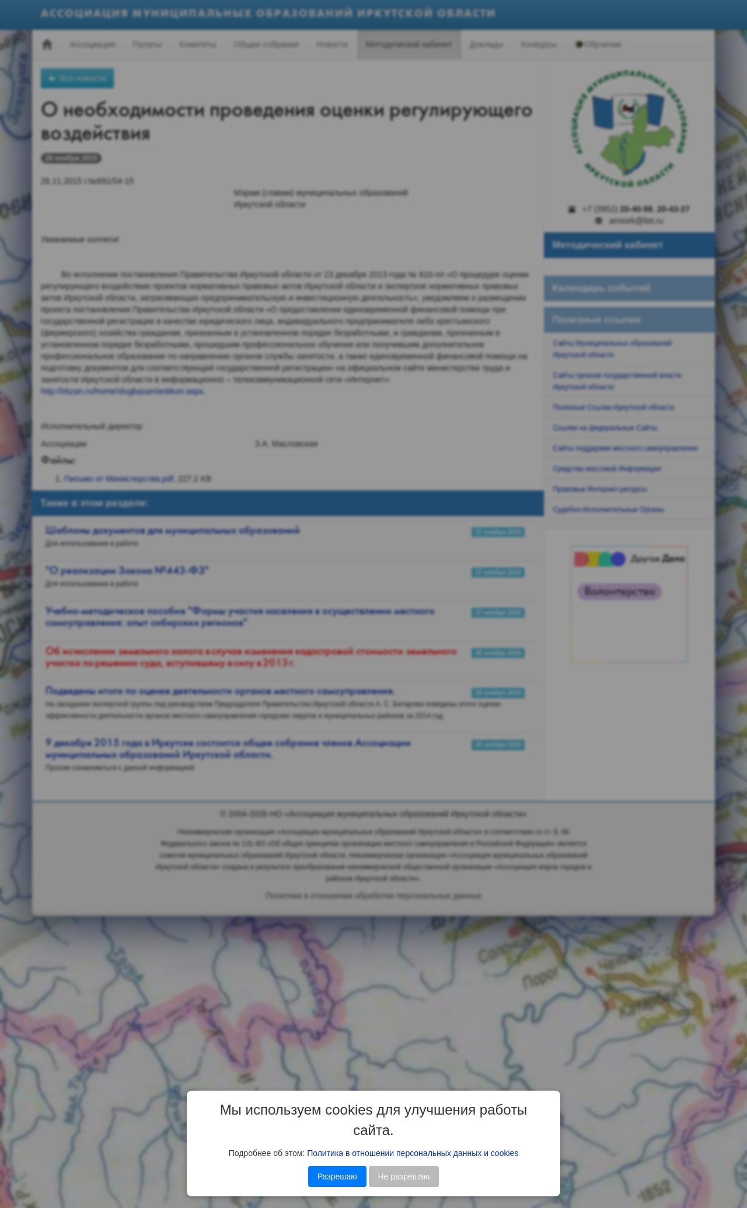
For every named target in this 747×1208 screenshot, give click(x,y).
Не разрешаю (404, 1176)
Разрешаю (337, 1176)
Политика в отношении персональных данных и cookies (412, 1153)
